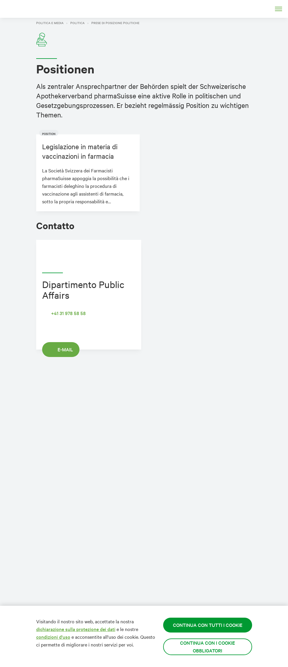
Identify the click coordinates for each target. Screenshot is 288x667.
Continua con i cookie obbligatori (207, 647)
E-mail (61, 349)
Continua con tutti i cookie (207, 625)
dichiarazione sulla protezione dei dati (75, 629)
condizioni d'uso (53, 637)
